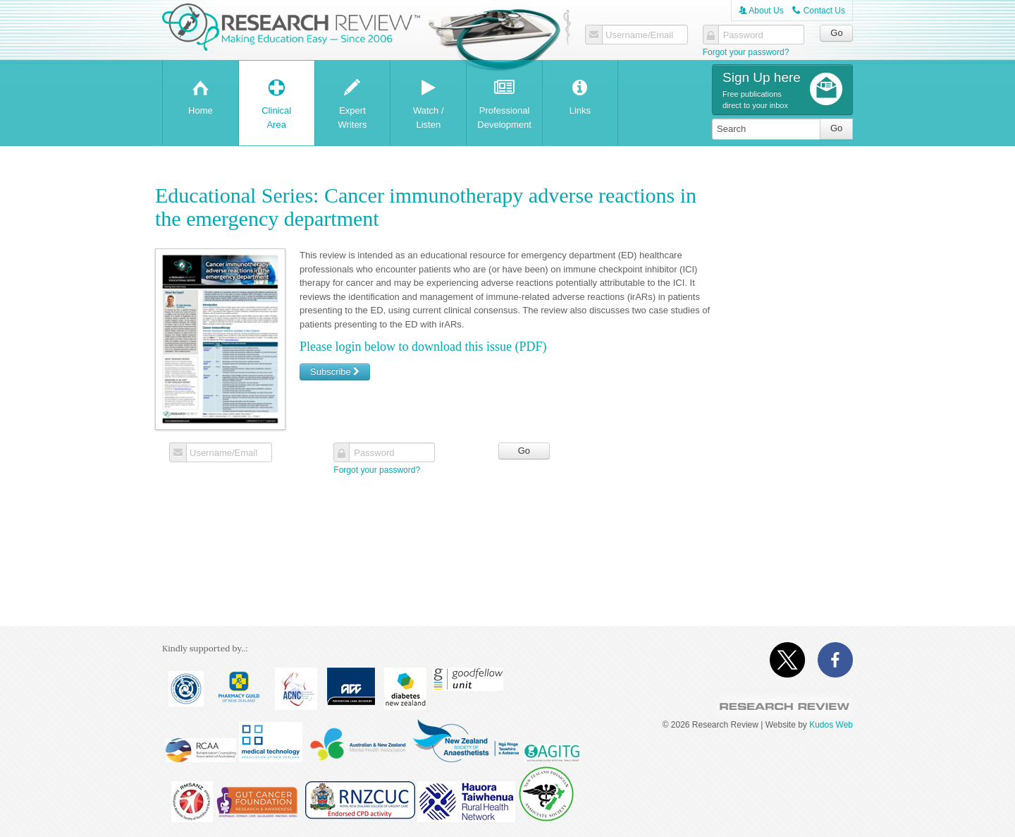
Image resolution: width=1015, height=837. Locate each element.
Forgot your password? (746, 52)
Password (743, 35)
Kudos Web (831, 725)
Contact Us (818, 11)
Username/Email (639, 35)
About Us (761, 11)
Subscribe (334, 371)
